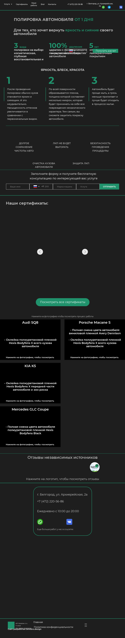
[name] (17, 187)
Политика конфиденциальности (53, 627)
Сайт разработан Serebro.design (24, 629)
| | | (85, 625)
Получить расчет (106, 50)
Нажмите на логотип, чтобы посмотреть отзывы (62, 479)
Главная (38, 622)
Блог (43, 4)
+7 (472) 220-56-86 (75, 4)
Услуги (7, 4)
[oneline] (64, 187)
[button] (94, 426)
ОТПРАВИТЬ (109, 186)
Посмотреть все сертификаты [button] (62, 302)
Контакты (52, 4)
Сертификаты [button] (22, 4)
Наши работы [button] (34, 4)
